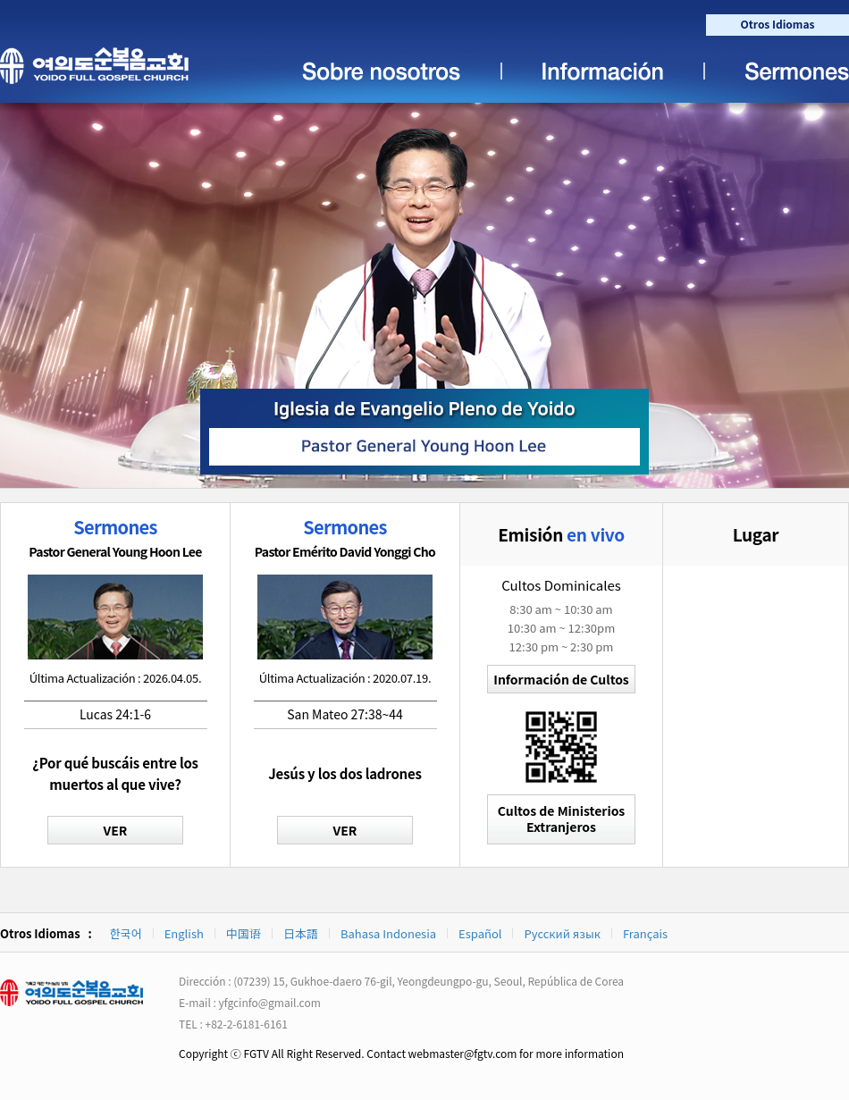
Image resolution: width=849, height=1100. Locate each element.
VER (116, 830)
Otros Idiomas (778, 23)
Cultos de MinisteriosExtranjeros (561, 818)
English (184, 933)
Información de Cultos (560, 679)
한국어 (126, 933)
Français (645, 933)
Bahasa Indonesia (388, 933)
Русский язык (562, 933)
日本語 (300, 933)
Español (479, 933)
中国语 (243, 933)
